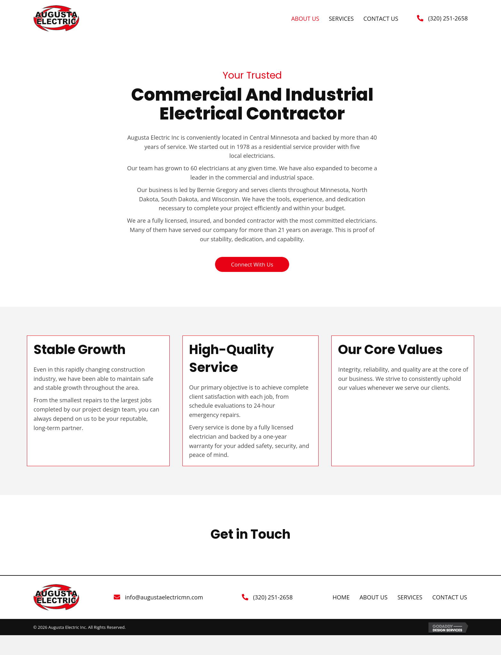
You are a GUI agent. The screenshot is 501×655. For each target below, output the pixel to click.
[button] (251, 265)
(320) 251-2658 (448, 18)
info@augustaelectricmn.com (164, 597)
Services (409, 598)
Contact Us (449, 598)
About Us (373, 598)
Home (341, 598)
